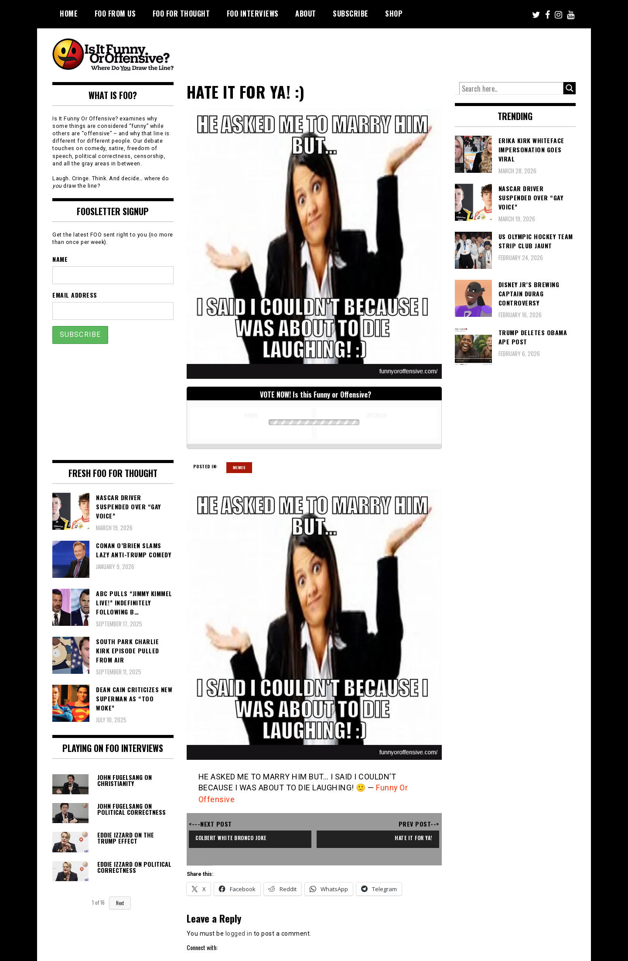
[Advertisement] (412, 52)
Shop (394, 13)
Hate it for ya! (413, 837)
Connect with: (202, 946)
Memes (239, 467)
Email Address (74, 294)
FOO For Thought (181, 13)
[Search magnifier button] (569, 88)
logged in (239, 932)
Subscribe (351, 13)
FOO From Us (115, 13)
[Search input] (511, 88)
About (305, 13)
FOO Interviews (253, 13)
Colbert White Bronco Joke (232, 837)
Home (69, 13)
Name (60, 259)
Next (120, 902)
